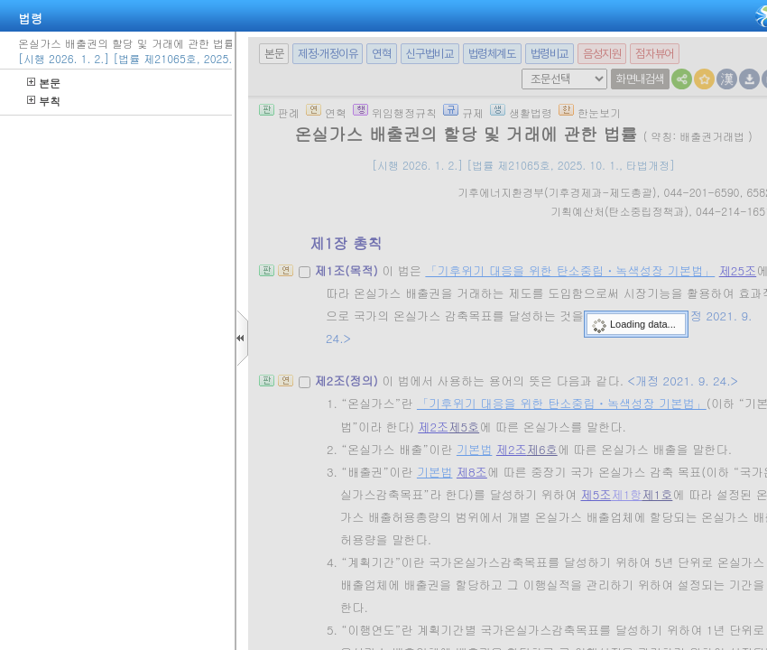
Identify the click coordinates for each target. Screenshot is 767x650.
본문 (43, 82)
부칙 (43, 100)
